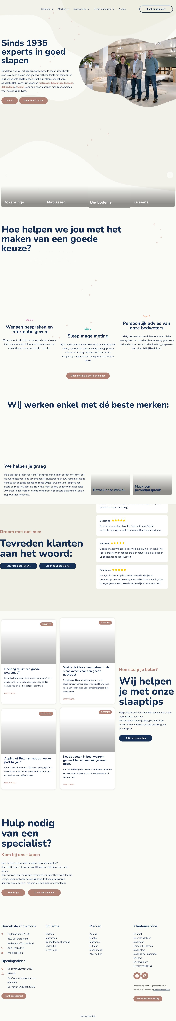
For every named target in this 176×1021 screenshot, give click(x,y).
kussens (68, 83)
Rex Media (92, 1009)
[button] (47, 9)
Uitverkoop (51, 942)
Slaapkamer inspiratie (145, 946)
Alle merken (95, 946)
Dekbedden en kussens (57, 934)
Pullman (93, 938)
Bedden (49, 926)
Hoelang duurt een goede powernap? (22, 671)
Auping (93, 926)
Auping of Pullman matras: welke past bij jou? (27, 754)
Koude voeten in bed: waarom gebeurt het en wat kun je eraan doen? (85, 749)
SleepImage (95, 942)
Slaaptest (138, 934)
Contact (137, 926)
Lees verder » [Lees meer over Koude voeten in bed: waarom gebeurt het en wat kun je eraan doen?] (69, 774)
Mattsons (94, 934)
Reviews (137, 950)
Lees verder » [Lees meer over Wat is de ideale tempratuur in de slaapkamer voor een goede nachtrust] (69, 694)
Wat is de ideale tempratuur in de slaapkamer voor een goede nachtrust (86, 665)
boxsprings (57, 83)
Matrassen (51, 930)
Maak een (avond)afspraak (148, 488)
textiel (20, 87)
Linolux (93, 930)
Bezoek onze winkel (109, 490)
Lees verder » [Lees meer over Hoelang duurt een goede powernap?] (10, 693)
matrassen (44, 83)
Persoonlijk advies (143, 938)
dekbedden (7, 87)
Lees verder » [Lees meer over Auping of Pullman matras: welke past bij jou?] (10, 777)
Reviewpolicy (140, 954)
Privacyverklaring (142, 958)
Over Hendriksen (142, 930)
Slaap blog (139, 942)
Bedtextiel (50, 938)
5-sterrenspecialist (161, 982)
